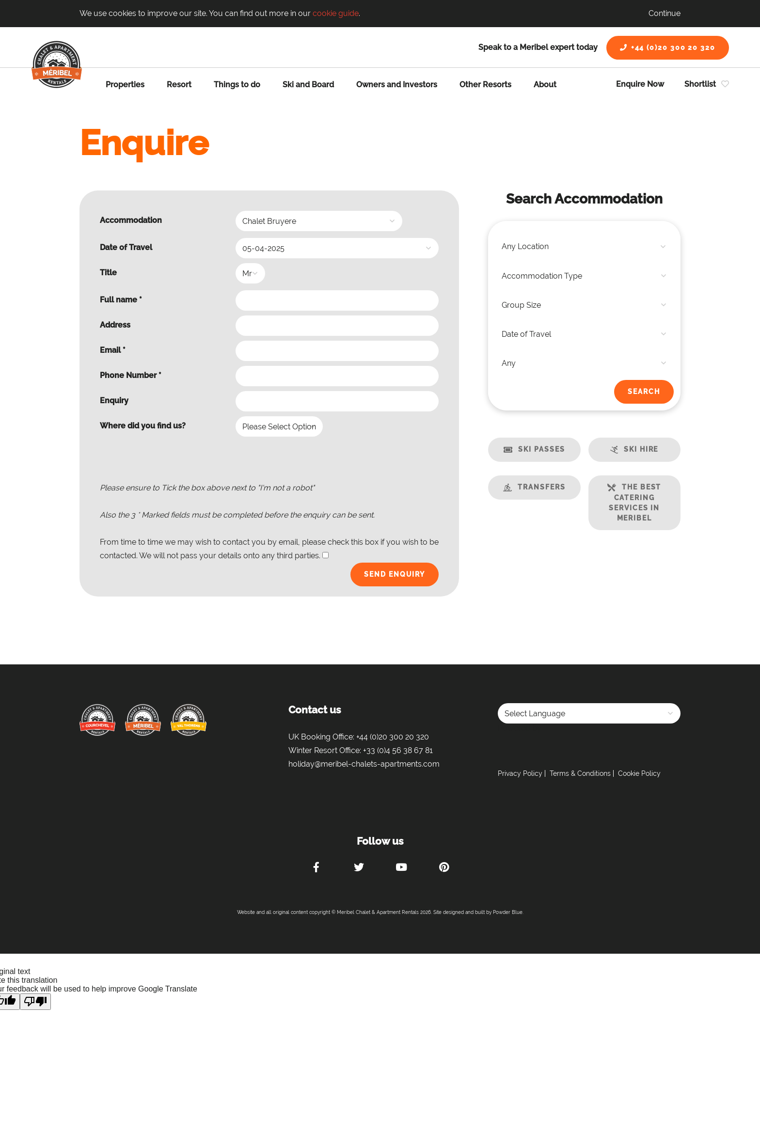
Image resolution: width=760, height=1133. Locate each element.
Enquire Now (640, 84)
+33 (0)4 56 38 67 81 (398, 750)
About (545, 84)
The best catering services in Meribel (635, 502)
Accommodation (131, 220)
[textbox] (584, 246)
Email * (113, 350)
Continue (665, 13)
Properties (125, 84)
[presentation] (365, 462)
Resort (179, 84)
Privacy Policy (520, 773)
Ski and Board (308, 84)
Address (115, 325)
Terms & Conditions (580, 773)
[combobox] (584, 246)
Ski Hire (641, 449)
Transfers (541, 487)
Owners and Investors (396, 84)
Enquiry (114, 400)
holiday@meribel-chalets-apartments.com (364, 764)
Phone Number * (130, 375)
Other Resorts (485, 84)
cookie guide (336, 13)
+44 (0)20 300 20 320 (667, 47)
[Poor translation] (35, 1001)
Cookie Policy (639, 773)
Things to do (237, 84)
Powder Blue (507, 912)
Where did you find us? (143, 425)
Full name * (121, 299)
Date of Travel (126, 247)
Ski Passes (541, 449)
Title (108, 272)
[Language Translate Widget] (589, 713)
